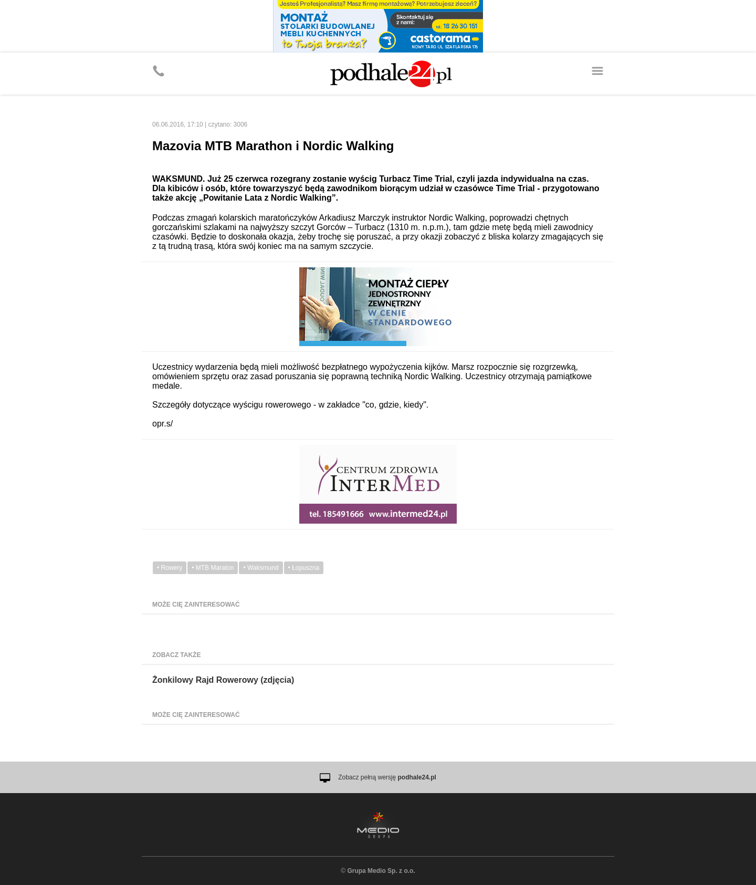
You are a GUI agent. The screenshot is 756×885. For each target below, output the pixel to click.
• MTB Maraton (213, 567)
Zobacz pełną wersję (387, 777)
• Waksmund (260, 567)
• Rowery (169, 567)
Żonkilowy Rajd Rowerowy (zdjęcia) (223, 679)
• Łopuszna (304, 567)
